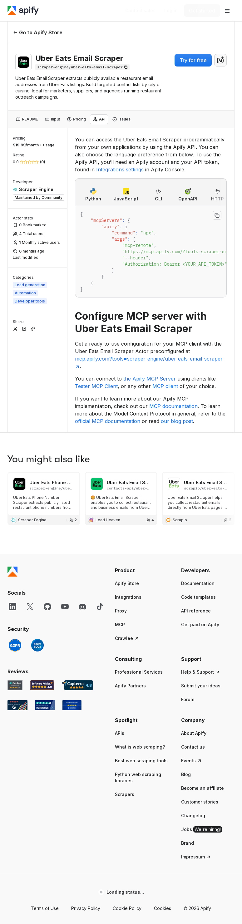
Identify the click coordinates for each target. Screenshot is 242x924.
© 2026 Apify (197, 814)
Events (191, 667)
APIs (119, 639)
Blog (186, 680)
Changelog (193, 722)
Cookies (162, 814)
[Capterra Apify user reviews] (77, 592)
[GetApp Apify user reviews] (14, 592)
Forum (187, 605)
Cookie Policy (127, 814)
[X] (30, 513)
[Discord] (82, 513)
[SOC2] (37, 551)
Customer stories (199, 708)
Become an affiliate (202, 694)
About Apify (193, 639)
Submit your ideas (200, 592)
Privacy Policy (85, 814)
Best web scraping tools (141, 667)
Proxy (121, 517)
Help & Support (200, 578)
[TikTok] (100, 513)
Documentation (198, 489)
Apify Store (127, 489)
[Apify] (23, 10)
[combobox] (220, 60)
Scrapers (124, 700)
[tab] (27, 119)
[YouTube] (65, 513)
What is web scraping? (140, 653)
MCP (120, 530)
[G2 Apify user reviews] (17, 612)
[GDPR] (14, 551)
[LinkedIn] (12, 513)
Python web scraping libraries (138, 684)
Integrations (128, 503)
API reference (196, 517)
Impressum (196, 763)
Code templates (198, 503)
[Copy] (82, 67)
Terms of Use (45, 814)
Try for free (193, 60)
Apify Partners (130, 592)
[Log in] (171, 10)
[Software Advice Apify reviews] (42, 592)
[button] (142, 476)
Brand (187, 749)
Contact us (193, 653)
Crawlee (127, 544)
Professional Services (139, 578)
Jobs (201, 736)
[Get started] (202, 10)
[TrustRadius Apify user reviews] (45, 612)
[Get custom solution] (140, 10)
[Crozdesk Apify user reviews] (71, 612)
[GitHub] (47, 513)
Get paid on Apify (200, 530)
